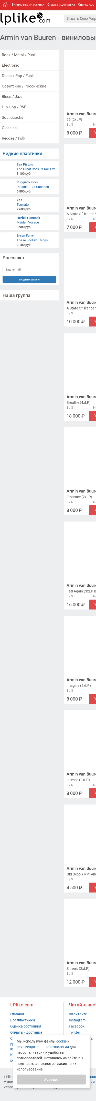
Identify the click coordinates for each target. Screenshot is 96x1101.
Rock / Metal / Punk (19, 55)
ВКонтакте (78, 1014)
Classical (10, 128)
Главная (17, 1014)
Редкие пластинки (22, 153)
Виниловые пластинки (28, 4)
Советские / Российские (24, 86)
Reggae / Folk (13, 138)
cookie (61, 1041)
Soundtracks (12, 117)
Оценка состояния (25, 1026)
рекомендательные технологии (43, 1047)
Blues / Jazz (12, 96)
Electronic (10, 65)
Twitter (74, 1032)
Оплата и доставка (61, 4)
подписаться (29, 279)
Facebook (76, 1026)
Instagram (77, 1020)
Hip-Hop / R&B (14, 107)
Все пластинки (22, 1020)
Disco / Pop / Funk (18, 75)
